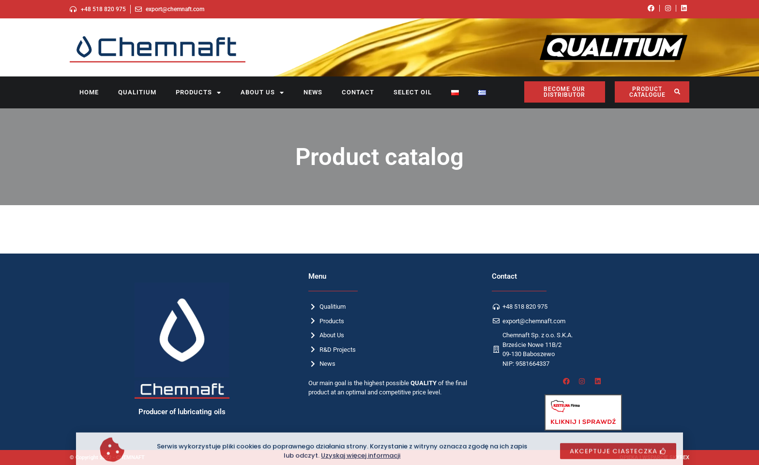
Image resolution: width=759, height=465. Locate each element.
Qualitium (137, 92)
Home (89, 92)
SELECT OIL (413, 92)
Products (198, 93)
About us (262, 93)
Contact (358, 92)
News (313, 92)
